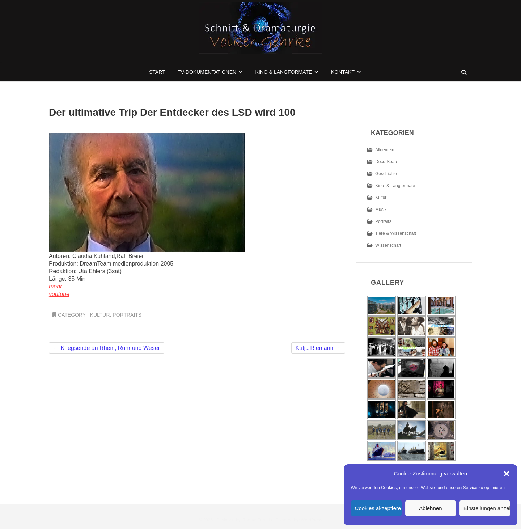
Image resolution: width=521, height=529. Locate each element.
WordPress (311, 519)
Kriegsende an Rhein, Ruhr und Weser (106, 348)
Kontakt (343, 72)
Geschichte (386, 173)
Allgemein (384, 149)
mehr (55, 286)
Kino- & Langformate (395, 185)
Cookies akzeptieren (378, 508)
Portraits (127, 315)
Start (157, 72)
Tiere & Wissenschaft (395, 233)
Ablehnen (430, 508)
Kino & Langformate (283, 72)
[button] (506, 473)
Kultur (100, 315)
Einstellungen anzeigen (486, 508)
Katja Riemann (318, 348)
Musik (380, 209)
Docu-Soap (386, 161)
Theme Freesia (257, 519)
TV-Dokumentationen (207, 72)
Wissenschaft (388, 245)
